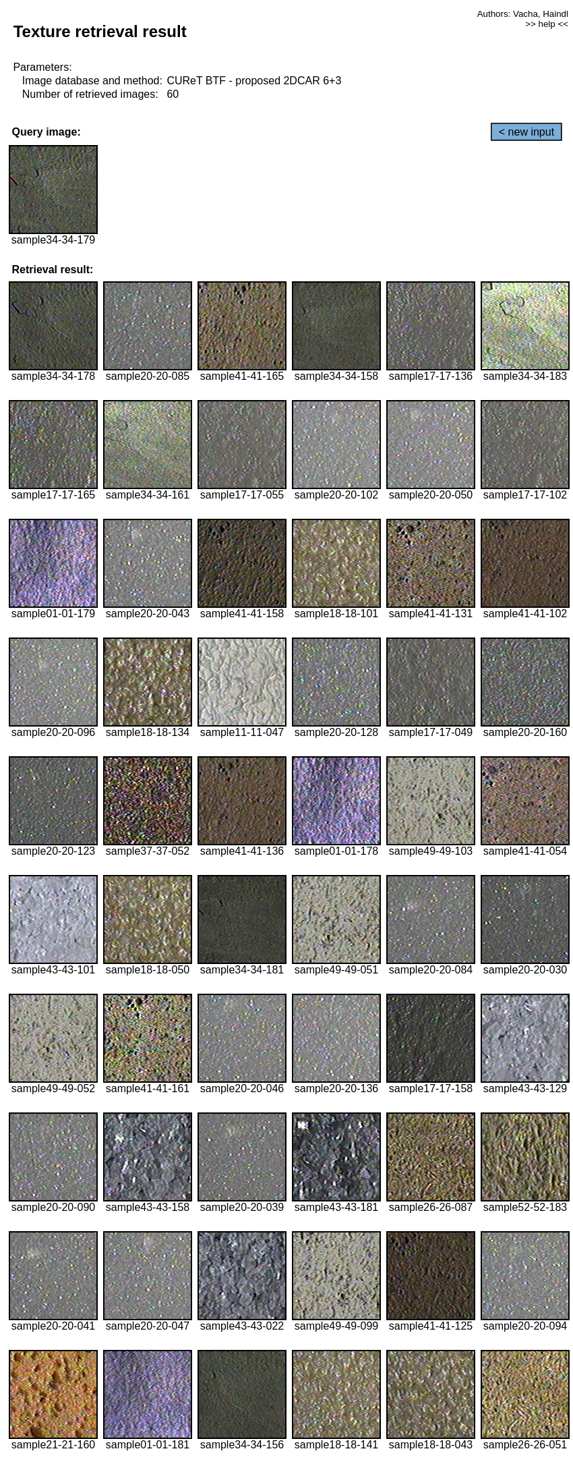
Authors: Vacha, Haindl (522, 14)
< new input (526, 132)
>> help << (546, 24)
